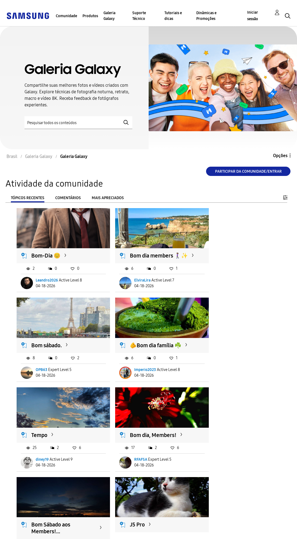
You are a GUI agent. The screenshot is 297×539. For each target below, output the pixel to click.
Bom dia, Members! (234, 344)
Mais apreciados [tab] (108, 198)
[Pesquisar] (78, 122)
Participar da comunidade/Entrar (248, 171)
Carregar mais (36, 495)
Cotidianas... (225, 430)
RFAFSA (221, 369)
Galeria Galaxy (109, 16)
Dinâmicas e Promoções (206, 16)
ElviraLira (133, 283)
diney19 (132, 369)
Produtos (90, 16)
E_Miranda (45, 461)
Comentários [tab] (68, 198)
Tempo (129, 344)
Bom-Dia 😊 (46, 251)
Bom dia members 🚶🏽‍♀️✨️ (142, 255)
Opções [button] (280, 155)
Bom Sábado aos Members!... (51, 433)
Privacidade (20, 532)
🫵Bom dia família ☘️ (57, 344)
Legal (85, 532)
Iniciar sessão (252, 15)
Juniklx (131, 461)
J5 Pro (128, 430)
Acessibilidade (23, 523)
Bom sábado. (226, 251)
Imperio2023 (47, 369)
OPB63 (221, 283)
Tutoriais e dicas (173, 16)
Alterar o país (166, 527)
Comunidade (66, 16)
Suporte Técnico (139, 16)
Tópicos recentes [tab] (27, 198)
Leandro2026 (47, 283)
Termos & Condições (101, 523)
